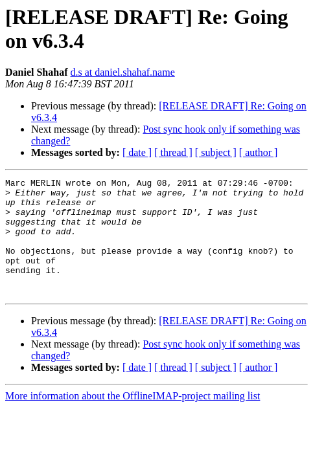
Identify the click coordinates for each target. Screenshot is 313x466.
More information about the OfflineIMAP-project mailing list (132, 419)
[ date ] (137, 152)
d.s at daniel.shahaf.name (122, 72)
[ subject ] (216, 152)
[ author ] (258, 152)
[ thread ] (173, 152)
